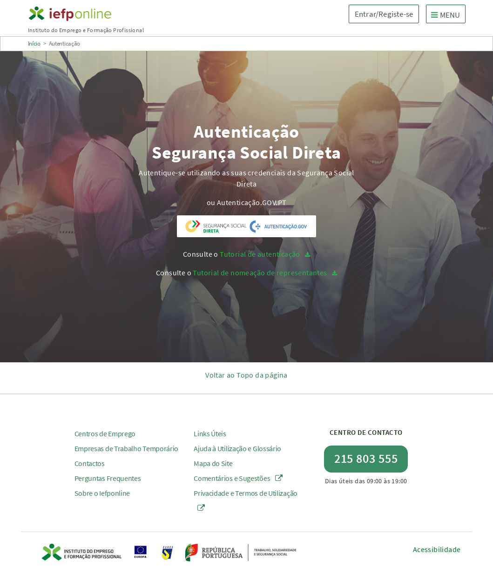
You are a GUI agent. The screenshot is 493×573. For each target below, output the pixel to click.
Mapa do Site (213, 463)
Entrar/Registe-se (384, 14)
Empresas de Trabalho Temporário (126, 448)
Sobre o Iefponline (102, 493)
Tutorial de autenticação (260, 254)
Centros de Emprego (105, 433)
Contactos (89, 463)
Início (34, 43)
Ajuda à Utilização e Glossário (237, 448)
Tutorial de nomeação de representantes (260, 272)
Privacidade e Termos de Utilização (245, 500)
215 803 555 (366, 458)
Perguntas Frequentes (107, 478)
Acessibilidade (437, 549)
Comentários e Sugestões (238, 478)
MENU (448, 14)
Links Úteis (210, 433)
